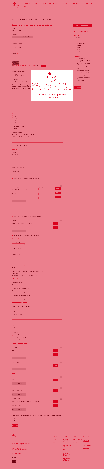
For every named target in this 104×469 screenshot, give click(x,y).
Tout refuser (52, 94)
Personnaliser (62, 94)
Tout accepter (42, 94)
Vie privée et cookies (52, 97)
